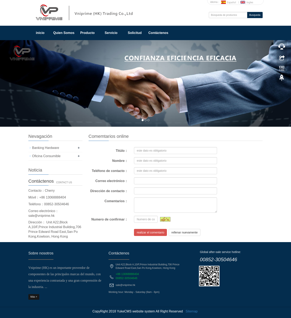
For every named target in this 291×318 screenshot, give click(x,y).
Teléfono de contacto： (110, 171)
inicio (40, 33)
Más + (33, 296)
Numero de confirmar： (109, 219)
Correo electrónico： (111, 181)
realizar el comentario (150, 232)
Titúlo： (122, 150)
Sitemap (192, 311)
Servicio (111, 33)
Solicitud (135, 33)
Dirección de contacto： (109, 191)
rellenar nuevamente (184, 232)
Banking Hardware (45, 148)
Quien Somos (63, 33)
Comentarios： (116, 201)
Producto (87, 33)
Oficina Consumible (46, 156)
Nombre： (120, 160)
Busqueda (254, 15)
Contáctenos (158, 33)
